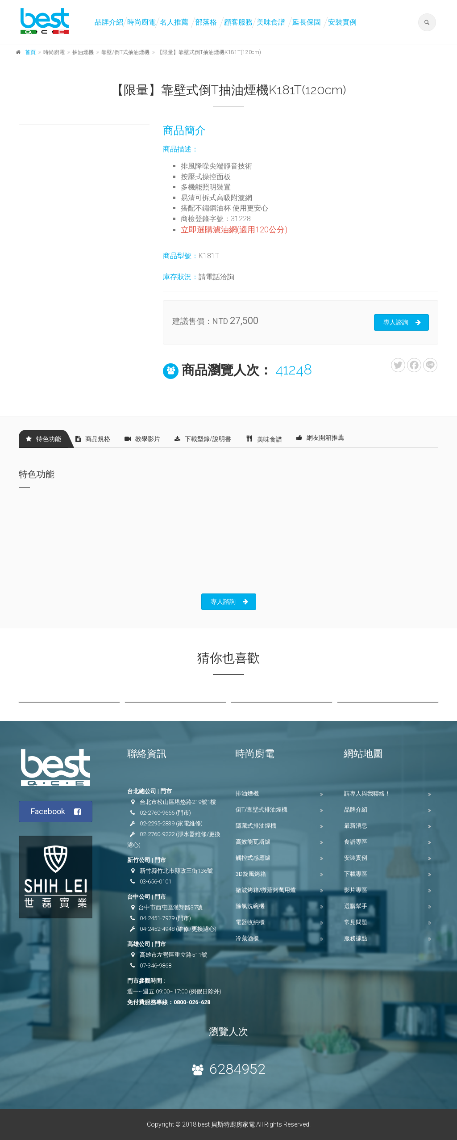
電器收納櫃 (250, 922)
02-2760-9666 (157, 812)
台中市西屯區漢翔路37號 (170, 907)
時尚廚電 (141, 22)
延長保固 (306, 22)
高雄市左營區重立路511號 (173, 954)
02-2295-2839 (157, 823)
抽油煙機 (83, 52)
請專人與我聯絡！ (367, 793)
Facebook (56, 811)
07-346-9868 (155, 965)
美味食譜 (271, 22)
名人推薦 (174, 22)
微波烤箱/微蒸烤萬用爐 (266, 890)
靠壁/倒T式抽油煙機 (125, 52)
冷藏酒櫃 (247, 938)
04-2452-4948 (157, 928)
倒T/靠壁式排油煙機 (261, 809)
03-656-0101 (155, 881)
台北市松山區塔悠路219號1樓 (178, 802)
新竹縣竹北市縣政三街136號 (176, 870)
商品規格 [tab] (92, 438)
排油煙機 (247, 793)
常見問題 (355, 922)
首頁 (30, 52)
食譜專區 (355, 841)
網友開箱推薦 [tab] (320, 437)
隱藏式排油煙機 (256, 825)
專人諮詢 (402, 322)
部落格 (206, 22)
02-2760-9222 (157, 834)
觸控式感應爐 (253, 857)
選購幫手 (355, 906)
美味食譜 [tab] (263, 438)
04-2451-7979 (157, 918)
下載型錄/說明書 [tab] (202, 438)
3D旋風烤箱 (251, 874)
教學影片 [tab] (142, 438)
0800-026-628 (192, 1002)
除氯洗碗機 (250, 906)
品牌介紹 (109, 22)
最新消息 (355, 825)
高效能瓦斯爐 (253, 841)
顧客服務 (238, 22)
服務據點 (355, 938)
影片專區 (355, 890)
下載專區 (355, 874)
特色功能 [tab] (43, 438)
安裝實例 (342, 22)
